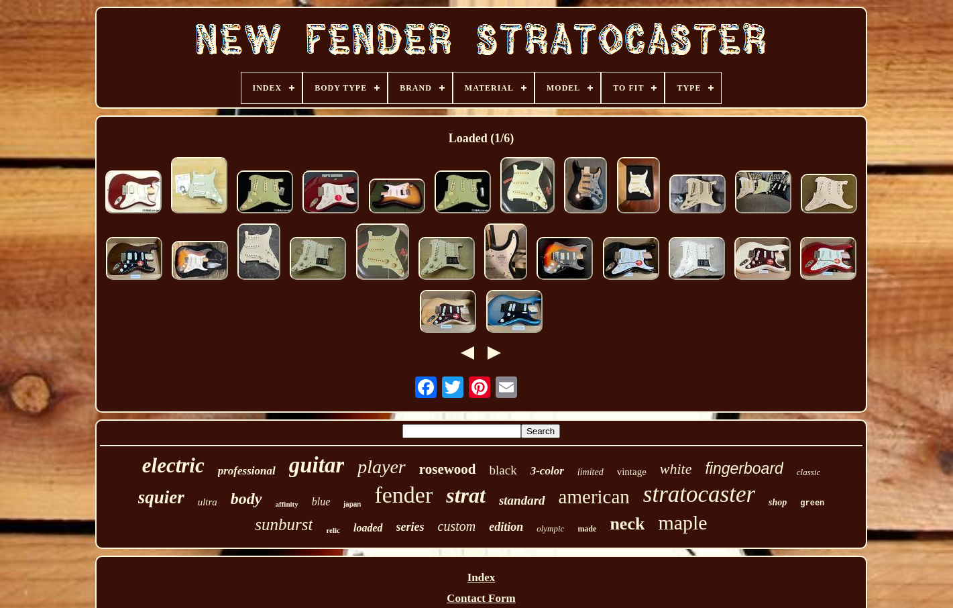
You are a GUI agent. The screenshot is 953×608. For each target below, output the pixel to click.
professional (247, 470)
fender (403, 495)
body (246, 498)
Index (481, 577)
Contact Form (481, 598)
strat (466, 495)
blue (321, 501)
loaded (368, 528)
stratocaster (699, 494)
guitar (317, 465)
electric (173, 465)
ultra (207, 502)
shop (778, 502)
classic (808, 472)
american (594, 496)
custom (457, 526)
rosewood (447, 469)
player (381, 466)
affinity (287, 504)
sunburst (284, 524)
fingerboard (744, 468)
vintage (632, 471)
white (676, 468)
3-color (547, 470)
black (503, 470)
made (586, 529)
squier (161, 497)
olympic (550, 528)
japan (352, 504)
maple (682, 522)
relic (333, 530)
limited (590, 472)
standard (522, 500)
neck (627, 524)
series (410, 527)
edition (506, 527)
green (812, 503)
